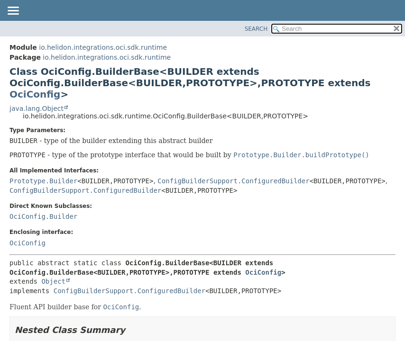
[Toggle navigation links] (13, 11)
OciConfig (34, 94)
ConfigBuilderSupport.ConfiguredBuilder (233, 181)
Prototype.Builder (43, 181)
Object (53, 281)
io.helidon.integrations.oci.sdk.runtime (103, 47)
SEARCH (256, 29)
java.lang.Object (36, 108)
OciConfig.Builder (43, 216)
